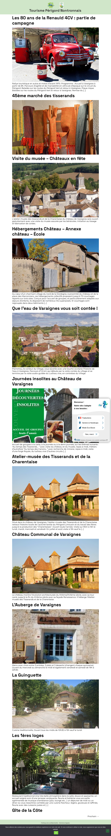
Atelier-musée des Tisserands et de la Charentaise (51, 459)
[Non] (107, 831)
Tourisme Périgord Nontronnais (55, 10)
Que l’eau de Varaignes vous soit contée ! (55, 308)
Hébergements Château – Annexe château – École (46, 231)
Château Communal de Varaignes (46, 534)
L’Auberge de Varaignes (36, 605)
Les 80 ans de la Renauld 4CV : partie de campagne (53, 20)
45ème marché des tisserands (43, 95)
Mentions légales (64, 823)
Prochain (93, 816)
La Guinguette (26, 675)
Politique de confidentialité (49, 823)
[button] (105, 7)
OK (56, 833)
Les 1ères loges (28, 735)
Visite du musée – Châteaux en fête (48, 158)
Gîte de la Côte (27, 810)
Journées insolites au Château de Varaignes (46, 381)
